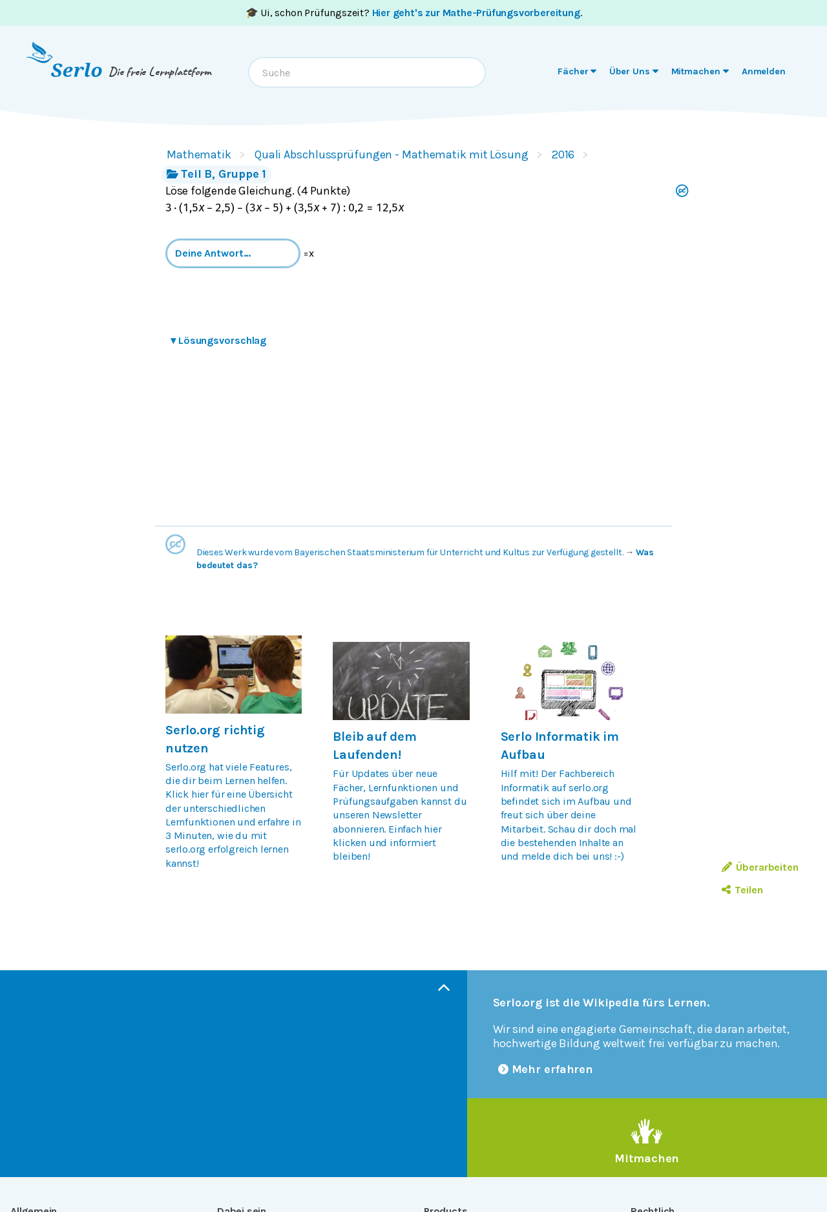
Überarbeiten (760, 867)
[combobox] (367, 72)
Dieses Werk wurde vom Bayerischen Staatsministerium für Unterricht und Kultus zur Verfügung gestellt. (409, 552)
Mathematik (199, 154)
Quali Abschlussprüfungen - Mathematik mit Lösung (392, 154)
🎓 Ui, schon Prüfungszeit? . (414, 12)
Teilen (742, 890)
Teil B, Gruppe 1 (216, 174)
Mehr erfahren (546, 1069)
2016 (563, 154)
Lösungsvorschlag (218, 340)
